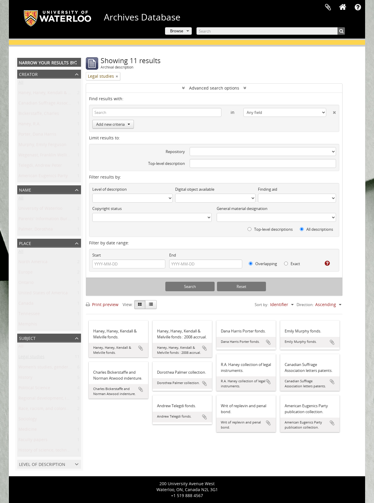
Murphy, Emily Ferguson (42, 146)
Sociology (27, 420)
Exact (292, 263)
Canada (26, 304)
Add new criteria (113, 124)
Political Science (34, 389)
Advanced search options (214, 88)
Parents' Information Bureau (46, 220)
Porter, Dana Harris (37, 135)
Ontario (26, 283)
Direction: (305, 304)
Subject (27, 338)
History (25, 378)
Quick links (357, 7)
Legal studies (31, 358)
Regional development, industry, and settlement (66, 399)
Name (25, 189)
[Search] (270, 31)
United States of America (43, 294)
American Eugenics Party (43, 177)
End (172, 255)
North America (32, 263)
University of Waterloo (40, 209)
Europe (25, 273)
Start (96, 255)
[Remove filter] (117, 76)
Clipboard (328, 7)
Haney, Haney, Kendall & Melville (50, 94)
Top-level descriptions (270, 229)
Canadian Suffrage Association (48, 104)
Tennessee (29, 315)
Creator (28, 74)
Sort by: (261, 304)
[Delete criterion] (331, 111)
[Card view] (139, 304)
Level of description (42, 464)
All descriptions (316, 229)
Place (25, 243)
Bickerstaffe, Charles (38, 114)
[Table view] (151, 304)
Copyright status (107, 208)
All (20, 83)
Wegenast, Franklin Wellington (48, 156)
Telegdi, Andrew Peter (40, 166)
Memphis (27, 325)
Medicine (27, 430)
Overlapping (263, 263)
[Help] (325, 263)
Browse (176, 31)
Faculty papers (32, 441)
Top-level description (166, 163)
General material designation (242, 208)
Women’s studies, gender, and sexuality (57, 368)
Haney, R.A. (29, 125)
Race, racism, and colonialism (47, 410)
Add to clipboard (141, 348)
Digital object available (194, 189)
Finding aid (267, 189)
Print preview (102, 304)
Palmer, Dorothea (35, 230)
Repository (175, 151)
